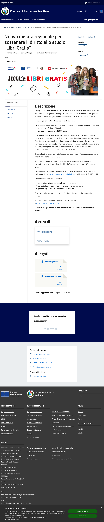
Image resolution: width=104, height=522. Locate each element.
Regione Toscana (7, 2)
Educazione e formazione (61, 411)
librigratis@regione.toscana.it (47, 203)
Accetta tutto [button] (82, 511)
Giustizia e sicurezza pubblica (62, 415)
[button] (35, 519)
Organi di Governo (7, 412)
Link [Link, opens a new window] (45, 517)
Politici (3, 426)
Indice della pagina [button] (13, 103)
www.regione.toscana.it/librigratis (63, 174)
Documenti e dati (7, 433)
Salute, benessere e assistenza (63, 426)
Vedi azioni (92, 37)
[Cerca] (100, 11)
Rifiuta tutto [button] (82, 516)
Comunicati (82, 415)
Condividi (82, 37)
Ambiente (55, 422)
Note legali (56, 455)
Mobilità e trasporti (33, 437)
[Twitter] (82, 11)
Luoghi (80, 429)
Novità (13, 27)
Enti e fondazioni (7, 422)
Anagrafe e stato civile (34, 412)
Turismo (29, 433)
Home (6, 27)
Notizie (80, 412)
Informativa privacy (59, 451)
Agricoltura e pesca (59, 433)
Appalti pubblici (32, 426)
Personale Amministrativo (10, 430)
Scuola (27, 27)
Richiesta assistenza (34, 459)
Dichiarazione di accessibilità (62, 459)
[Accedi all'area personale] (92, 2)
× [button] (101, 507)
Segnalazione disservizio (35, 451)
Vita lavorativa (32, 419)
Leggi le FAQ (31, 455)
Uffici (3, 419)
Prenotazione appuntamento (37, 448)
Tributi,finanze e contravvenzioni (63, 419)
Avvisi (20, 27)
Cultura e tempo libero (34, 415)
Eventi (80, 432)
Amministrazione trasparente (62, 448)
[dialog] (52, 513)
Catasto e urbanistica (34, 430)
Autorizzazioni (57, 430)
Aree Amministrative (8, 415)
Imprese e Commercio (34, 422)
